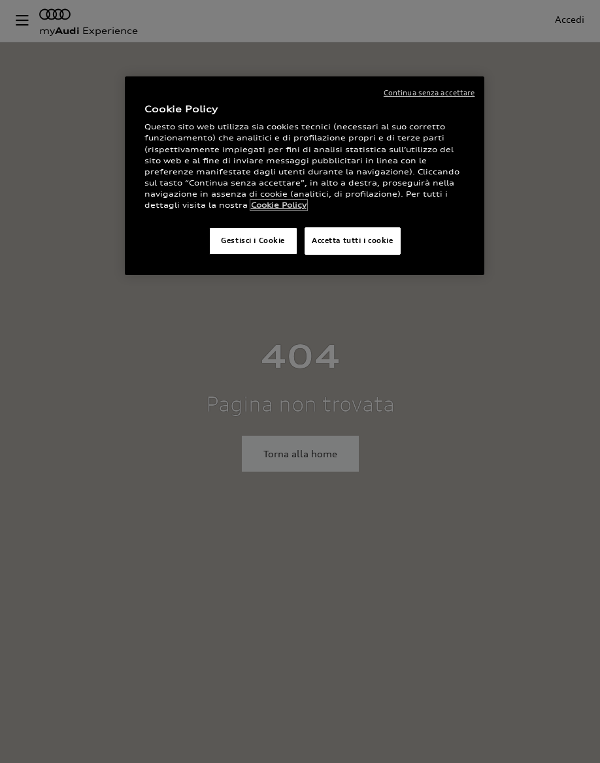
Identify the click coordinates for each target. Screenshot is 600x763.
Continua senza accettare (429, 92)
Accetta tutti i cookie (352, 240)
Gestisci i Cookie (253, 240)
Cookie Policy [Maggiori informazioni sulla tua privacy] (279, 205)
